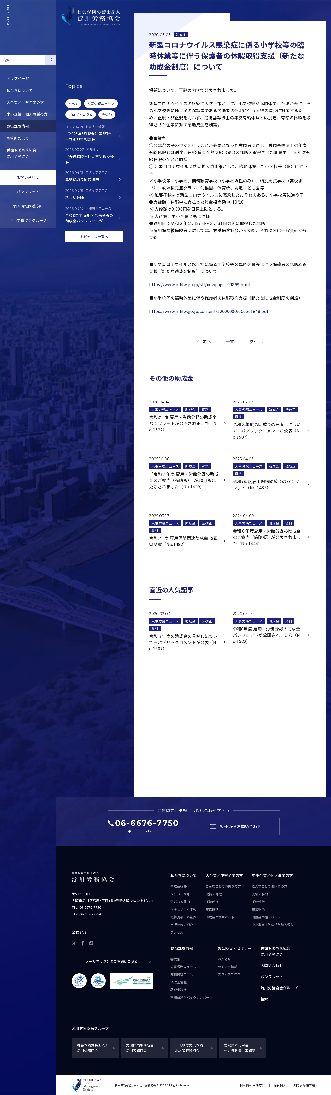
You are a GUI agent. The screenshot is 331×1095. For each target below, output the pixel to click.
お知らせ (224, 959)
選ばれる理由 (180, 901)
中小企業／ (272, 875)
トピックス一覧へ (94, 236)
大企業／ (224, 875)
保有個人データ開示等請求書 (294, 1085)
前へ (207, 341)
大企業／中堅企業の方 (25, 102)
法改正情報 (178, 982)
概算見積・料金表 (183, 917)
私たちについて (20, 90)
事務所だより (18, 138)
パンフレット (28, 191)
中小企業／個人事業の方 (27, 114)
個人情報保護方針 (28, 206)
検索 (264, 999)
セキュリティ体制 (183, 909)
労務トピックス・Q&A (82, 96)
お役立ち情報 (18, 126)
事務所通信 (189, 997)
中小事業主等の (273, 924)
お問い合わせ (28, 177)
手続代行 (212, 901)
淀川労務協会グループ (27, 220)
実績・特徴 (214, 894)
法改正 (290, 409)
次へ (253, 341)
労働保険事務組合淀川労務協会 (22, 153)
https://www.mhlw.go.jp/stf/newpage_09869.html (199, 284)
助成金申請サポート (220, 917)
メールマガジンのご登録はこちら (112, 961)
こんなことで (223, 886)
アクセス (176, 932)
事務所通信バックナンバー (85, 108)
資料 (205, 409)
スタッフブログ (229, 974)
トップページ (18, 78)
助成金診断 (72, 120)
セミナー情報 (227, 966)
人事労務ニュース (77, 72)
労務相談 (212, 909)
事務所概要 (178, 886)
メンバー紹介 (180, 894)
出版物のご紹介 (181, 924)
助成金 (181, 34)
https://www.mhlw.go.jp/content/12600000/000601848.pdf (208, 311)
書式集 (68, 60)
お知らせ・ (235, 948)
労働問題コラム (76, 84)
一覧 (230, 341)
